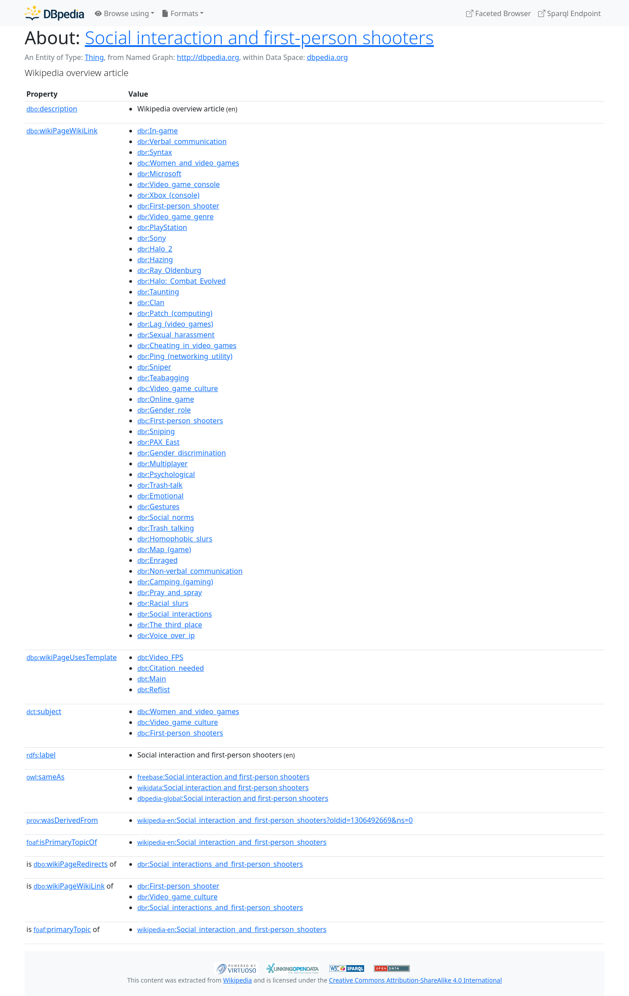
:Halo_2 (154, 249)
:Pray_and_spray (169, 592)
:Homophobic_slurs (174, 539)
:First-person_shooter (178, 206)
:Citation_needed (170, 668)
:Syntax (154, 152)
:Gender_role (164, 410)
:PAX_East (158, 442)
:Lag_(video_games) (175, 324)
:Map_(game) (164, 549)
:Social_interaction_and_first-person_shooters (232, 842)
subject (43, 711)
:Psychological (166, 474)
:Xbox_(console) (168, 195)
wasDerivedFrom (62, 820)
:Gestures (158, 506)
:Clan (150, 302)
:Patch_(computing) (174, 313)
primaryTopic (62, 929)
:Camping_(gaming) (175, 582)
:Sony (151, 238)
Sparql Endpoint (569, 13)
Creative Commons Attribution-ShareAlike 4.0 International (415, 980)
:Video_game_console (178, 184)
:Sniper (154, 367)
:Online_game (165, 399)
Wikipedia (237, 980)
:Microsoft (159, 174)
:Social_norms (165, 517)
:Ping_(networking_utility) (185, 356)
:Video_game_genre (175, 216)
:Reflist (153, 689)
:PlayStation (162, 227)
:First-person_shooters (180, 421)
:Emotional (160, 496)
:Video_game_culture (177, 388)
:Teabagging (163, 378)
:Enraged (157, 560)
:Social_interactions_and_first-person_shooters (220, 864)
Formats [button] (180, 13)
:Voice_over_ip (166, 635)
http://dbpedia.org (208, 57)
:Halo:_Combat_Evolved (181, 281)
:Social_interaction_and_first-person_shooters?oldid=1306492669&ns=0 (275, 820)
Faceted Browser (498, 13)
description (51, 109)
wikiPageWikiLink (62, 131)
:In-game (157, 131)
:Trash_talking (165, 528)
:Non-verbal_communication (189, 571)
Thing (94, 57)
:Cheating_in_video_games (187, 345)
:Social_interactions (174, 614)
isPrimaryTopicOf (61, 842)
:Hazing (155, 259)
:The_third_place (169, 625)
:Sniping (156, 431)
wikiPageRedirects (71, 864)
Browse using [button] (122, 13)
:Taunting (158, 292)
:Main (151, 679)
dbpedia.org (327, 57)
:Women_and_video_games (188, 163)
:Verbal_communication (182, 141)
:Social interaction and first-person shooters (223, 777)
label (41, 755)
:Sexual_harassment (175, 335)
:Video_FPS (160, 657)
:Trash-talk (160, 485)
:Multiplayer (162, 463)
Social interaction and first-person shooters (259, 37)
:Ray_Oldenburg (169, 270)
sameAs (45, 777)
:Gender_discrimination (181, 453)
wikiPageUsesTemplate (71, 657)
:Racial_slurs (162, 603)
